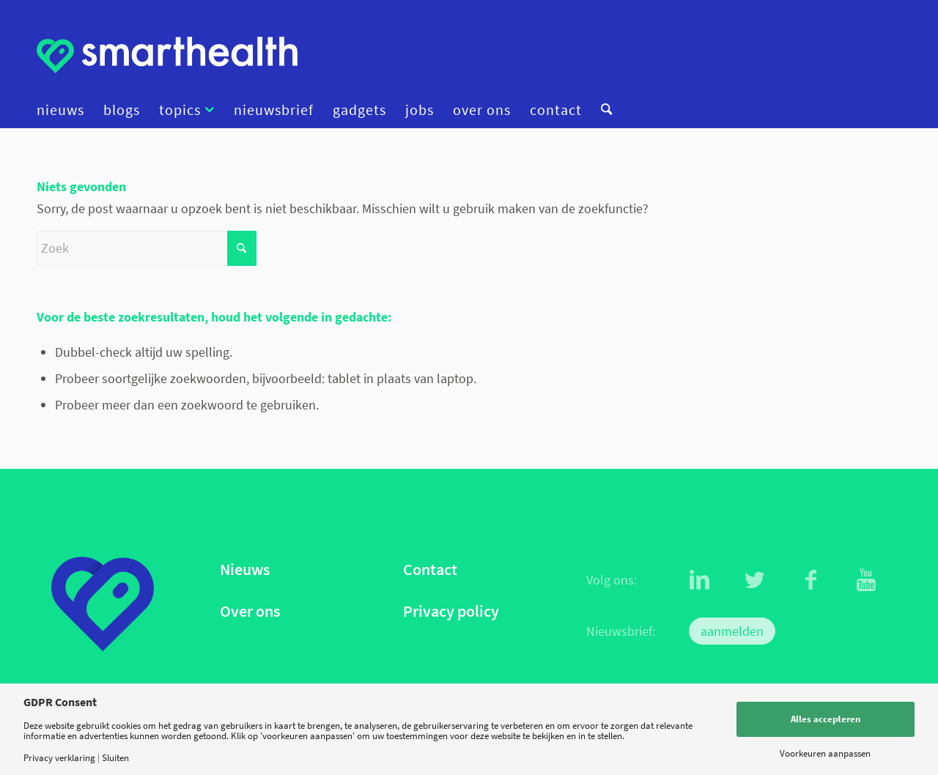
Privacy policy (451, 611)
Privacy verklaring (59, 758)
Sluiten (115, 758)
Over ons (250, 611)
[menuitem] (65, 110)
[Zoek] (601, 110)
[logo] (167, 55)
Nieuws (245, 569)
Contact (430, 569)
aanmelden (732, 631)
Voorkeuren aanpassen (825, 753)
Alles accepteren (825, 719)
